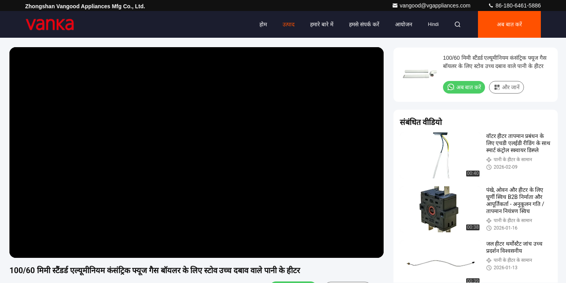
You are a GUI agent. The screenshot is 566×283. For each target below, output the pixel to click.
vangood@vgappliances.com (432, 5)
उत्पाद (288, 24)
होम (263, 24)
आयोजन (403, 24)
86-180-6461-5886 (514, 5)
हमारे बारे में (321, 24)
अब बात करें (509, 24)
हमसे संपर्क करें (364, 24)
